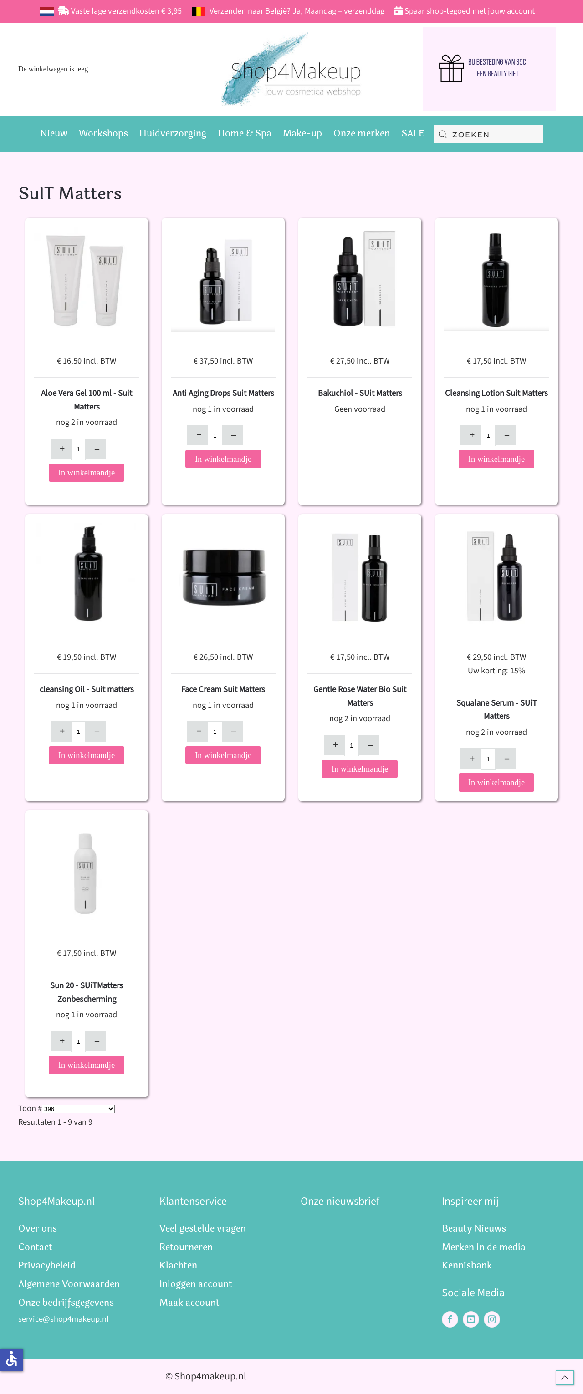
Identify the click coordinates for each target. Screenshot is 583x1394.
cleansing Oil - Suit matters (87, 689)
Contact (35, 1247)
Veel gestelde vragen (202, 1229)
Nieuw (53, 133)
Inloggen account (195, 1284)
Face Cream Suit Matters (223, 689)
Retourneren (186, 1247)
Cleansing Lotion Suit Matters (496, 393)
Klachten (178, 1265)
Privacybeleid (47, 1265)
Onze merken (361, 133)
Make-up (302, 133)
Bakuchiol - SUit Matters (360, 393)
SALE (412, 133)
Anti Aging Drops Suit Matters (223, 393)
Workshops (103, 133)
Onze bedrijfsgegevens (66, 1303)
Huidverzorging (172, 133)
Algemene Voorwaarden (69, 1284)
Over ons (37, 1229)
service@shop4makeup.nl (63, 1319)
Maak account (189, 1303)
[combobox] (488, 134)
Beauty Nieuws (474, 1229)
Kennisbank (467, 1265)
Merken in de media (484, 1247)
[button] (565, 1377)
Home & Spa (244, 133)
